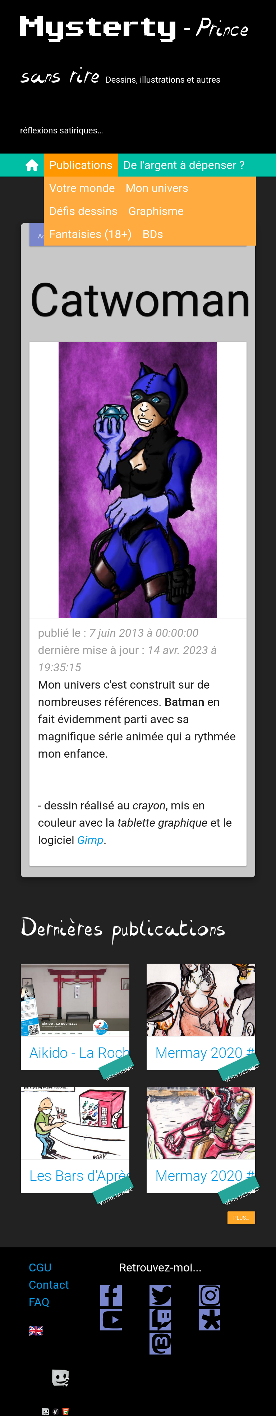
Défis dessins (84, 211)
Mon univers (157, 188)
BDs (153, 234)
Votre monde (83, 188)
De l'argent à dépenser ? (184, 165)
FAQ (39, 1302)
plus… (241, 1218)
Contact (49, 1285)
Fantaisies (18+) (91, 234)
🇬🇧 (36, 1331)
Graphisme (156, 211)
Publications (81, 165)
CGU (40, 1267)
